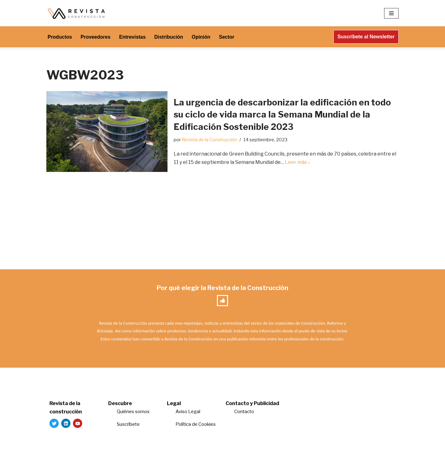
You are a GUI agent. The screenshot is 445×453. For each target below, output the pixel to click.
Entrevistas (132, 37)
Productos (60, 37)
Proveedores (96, 37)
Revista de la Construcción (209, 140)
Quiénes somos (133, 412)
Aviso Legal (188, 412)
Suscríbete (129, 424)
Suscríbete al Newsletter (366, 36)
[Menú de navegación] (391, 13)
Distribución (169, 37)
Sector (227, 37)
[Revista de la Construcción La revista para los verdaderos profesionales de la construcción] (77, 13)
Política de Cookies (196, 424)
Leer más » (297, 162)
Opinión (201, 37)
